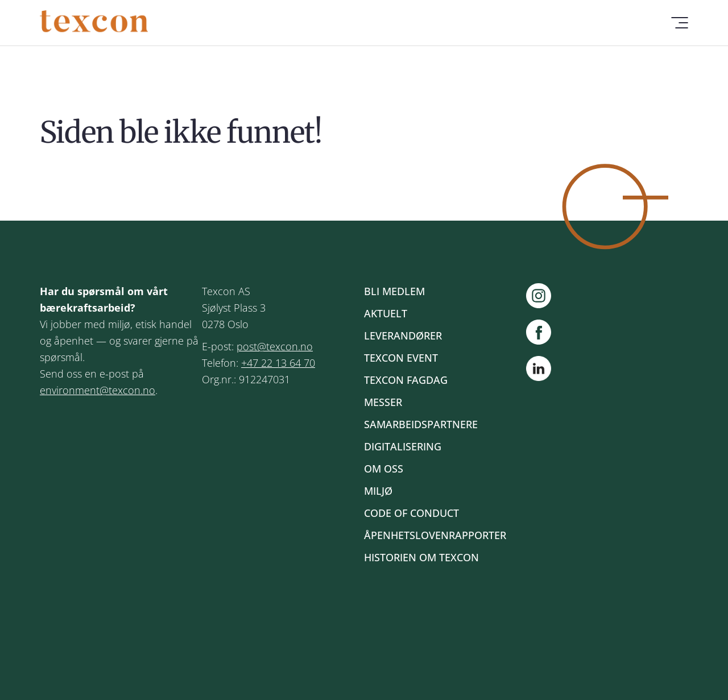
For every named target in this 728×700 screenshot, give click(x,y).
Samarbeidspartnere (421, 424)
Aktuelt (385, 313)
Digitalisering (402, 446)
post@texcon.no (275, 346)
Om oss (383, 468)
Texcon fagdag (406, 380)
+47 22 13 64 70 (278, 363)
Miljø (378, 491)
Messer (383, 402)
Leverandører (403, 335)
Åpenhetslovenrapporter (435, 535)
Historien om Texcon (421, 557)
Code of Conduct (411, 513)
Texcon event (401, 358)
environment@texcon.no (97, 390)
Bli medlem (394, 291)
